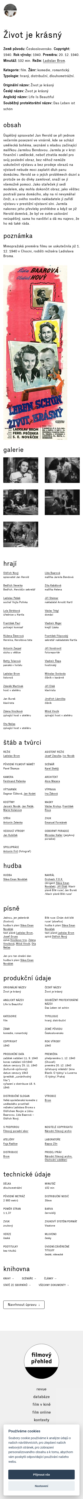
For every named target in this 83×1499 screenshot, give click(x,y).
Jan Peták (27, 806)
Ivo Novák (68, 755)
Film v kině (42, 1404)
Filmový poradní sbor (15, 1131)
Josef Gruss (10, 936)
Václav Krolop (53, 806)
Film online (41, 1412)
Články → (50, 1278)
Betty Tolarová (12, 661)
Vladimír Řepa (53, 661)
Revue (41, 1389)
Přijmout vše (41, 1474)
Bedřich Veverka (12, 585)
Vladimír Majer (53, 623)
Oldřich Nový (11, 572)
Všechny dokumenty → (54, 1285)
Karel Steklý (52, 768)
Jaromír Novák (11, 806)
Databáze (41, 1396)
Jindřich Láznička (55, 698)
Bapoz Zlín (51, 1143)
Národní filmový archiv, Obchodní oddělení (58, 1158)
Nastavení (41, 1486)
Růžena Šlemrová (13, 635)
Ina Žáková (51, 793)
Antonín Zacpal (12, 648)
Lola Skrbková (11, 610)
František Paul (11, 623)
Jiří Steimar (51, 598)
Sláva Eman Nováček (15, 879)
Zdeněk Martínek (13, 686)
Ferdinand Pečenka (14, 781)
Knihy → (8, 1278)
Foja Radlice (10, 1143)
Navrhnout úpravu (22, 1305)
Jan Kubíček (10, 835)
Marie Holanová (12, 810)
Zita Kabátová (53, 585)
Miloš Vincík (52, 711)
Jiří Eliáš (50, 686)
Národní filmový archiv (58, 1131)
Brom (48, 1100)
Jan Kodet (30, 793)
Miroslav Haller (53, 835)
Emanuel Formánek (56, 822)
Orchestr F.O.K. (54, 879)
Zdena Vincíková (12, 711)
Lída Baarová (52, 572)
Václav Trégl (52, 610)
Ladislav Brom (54, 61)
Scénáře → (29, 1278)
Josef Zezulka (53, 755)
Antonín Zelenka (12, 822)
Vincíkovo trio (18, 940)
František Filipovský (56, 635)
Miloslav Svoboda (55, 673)
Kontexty (41, 1419)
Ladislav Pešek (11, 598)
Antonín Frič (10, 851)
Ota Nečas (9, 723)
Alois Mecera (52, 781)
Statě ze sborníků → (17, 1285)
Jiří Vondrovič (53, 648)
